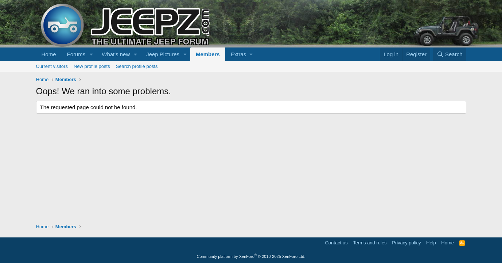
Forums (76, 54)
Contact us (336, 242)
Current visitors (52, 66)
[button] (91, 54)
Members (208, 54)
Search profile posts (137, 66)
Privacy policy (406, 242)
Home (49, 54)
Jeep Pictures (162, 54)
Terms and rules (369, 242)
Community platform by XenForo (251, 256)
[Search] (449, 54)
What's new (116, 54)
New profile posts (92, 66)
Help (431, 242)
